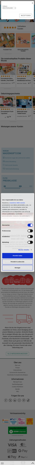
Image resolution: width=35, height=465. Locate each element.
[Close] (32, 3)
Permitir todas (17, 255)
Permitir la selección (17, 261)
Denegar (17, 267)
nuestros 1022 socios (17, 203)
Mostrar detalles (23, 250)
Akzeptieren (26, 15)
